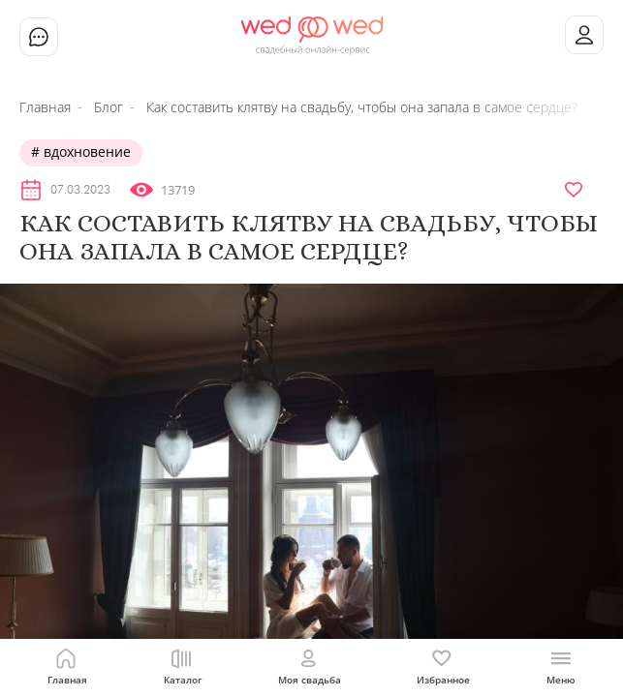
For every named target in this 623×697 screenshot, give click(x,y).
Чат (38, 36)
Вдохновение (85, 151)
